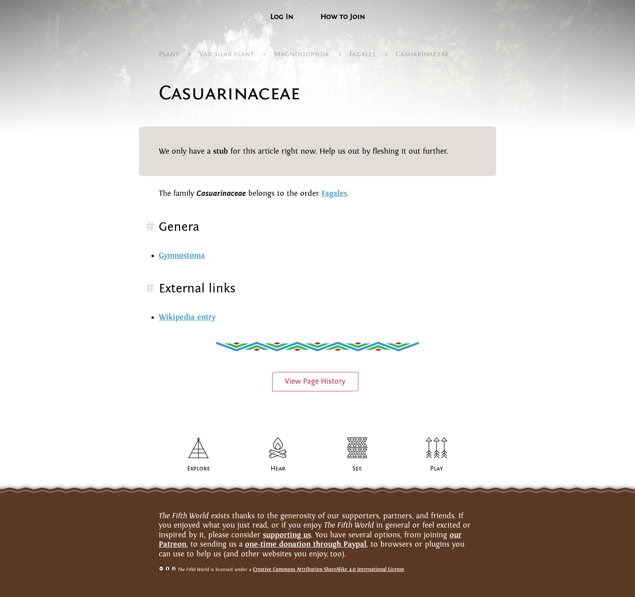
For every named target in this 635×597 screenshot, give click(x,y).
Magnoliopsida (301, 53)
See (357, 468)
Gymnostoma (182, 255)
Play (436, 468)
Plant (169, 53)
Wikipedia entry (187, 317)
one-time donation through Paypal (306, 544)
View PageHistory (315, 381)
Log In (281, 16)
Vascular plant (226, 53)
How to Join (342, 16)
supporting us (287, 534)
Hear (278, 468)
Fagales (362, 53)
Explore (198, 468)
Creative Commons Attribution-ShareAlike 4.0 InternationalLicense (328, 569)
